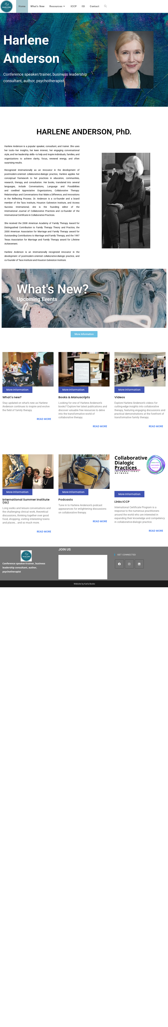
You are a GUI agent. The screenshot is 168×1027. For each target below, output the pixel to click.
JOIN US (64, 549)
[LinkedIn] (139, 563)
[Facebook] (119, 563)
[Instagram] (129, 563)
